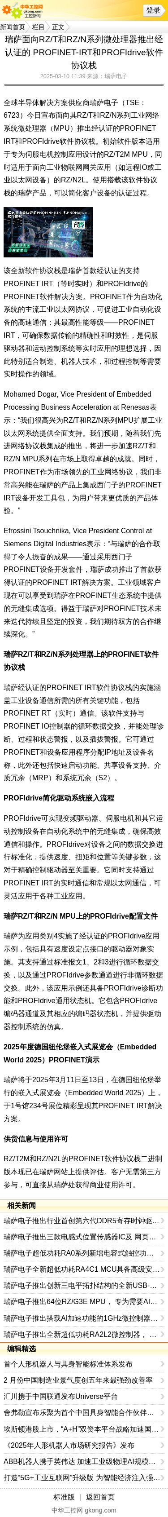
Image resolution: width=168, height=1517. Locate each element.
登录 (153, 10)
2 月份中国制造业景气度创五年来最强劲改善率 (78, 1380)
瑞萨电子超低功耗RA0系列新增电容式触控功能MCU (82, 1253)
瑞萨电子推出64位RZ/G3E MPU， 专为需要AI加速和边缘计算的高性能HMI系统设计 (82, 1301)
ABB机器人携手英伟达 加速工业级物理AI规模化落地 (82, 1461)
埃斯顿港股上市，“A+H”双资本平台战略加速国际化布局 (82, 1429)
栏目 (38, 27)
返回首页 (100, 1497)
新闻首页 (12, 27)
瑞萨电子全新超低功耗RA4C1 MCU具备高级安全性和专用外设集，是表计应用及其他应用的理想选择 (82, 1269)
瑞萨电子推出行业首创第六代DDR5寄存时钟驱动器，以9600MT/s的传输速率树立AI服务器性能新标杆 (82, 1221)
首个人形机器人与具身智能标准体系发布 (68, 1364)
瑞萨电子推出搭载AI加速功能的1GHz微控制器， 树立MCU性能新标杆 (82, 1318)
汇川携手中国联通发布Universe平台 (61, 1396)
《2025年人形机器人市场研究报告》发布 (69, 1445)
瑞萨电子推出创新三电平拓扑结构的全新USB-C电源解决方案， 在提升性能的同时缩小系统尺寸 (82, 1285)
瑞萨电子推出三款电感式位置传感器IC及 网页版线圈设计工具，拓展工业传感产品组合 (82, 1237)
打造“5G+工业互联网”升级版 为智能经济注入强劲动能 (82, 1478)
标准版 (64, 1497)
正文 (58, 27)
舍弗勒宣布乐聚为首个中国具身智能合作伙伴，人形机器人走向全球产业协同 (82, 1412)
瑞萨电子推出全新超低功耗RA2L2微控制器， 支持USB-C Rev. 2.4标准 (82, 1334)
